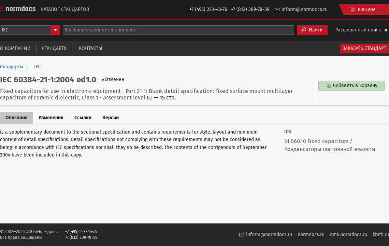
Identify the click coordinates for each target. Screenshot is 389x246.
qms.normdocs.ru (348, 234)
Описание (16, 118)
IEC (37, 67)
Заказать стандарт (364, 48)
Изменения (51, 118)
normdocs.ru (311, 234)
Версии (110, 118)
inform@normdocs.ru (305, 9)
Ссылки (82, 118)
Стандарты (55, 48)
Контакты (90, 48)
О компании (15, 48)
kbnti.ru (381, 234)
